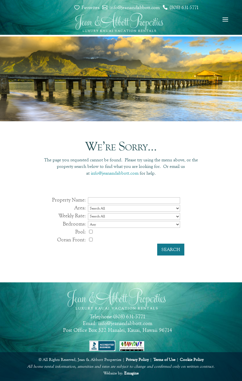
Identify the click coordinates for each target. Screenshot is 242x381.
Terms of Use (164, 359)
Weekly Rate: (72, 215)
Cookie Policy (192, 359)
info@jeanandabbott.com (134, 7)
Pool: (80, 231)
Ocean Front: (71, 239)
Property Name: (69, 199)
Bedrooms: (74, 223)
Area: (80, 207)
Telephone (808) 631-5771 (118, 316)
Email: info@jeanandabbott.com (117, 323)
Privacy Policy (137, 359)
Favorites (90, 7)
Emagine (131, 373)
